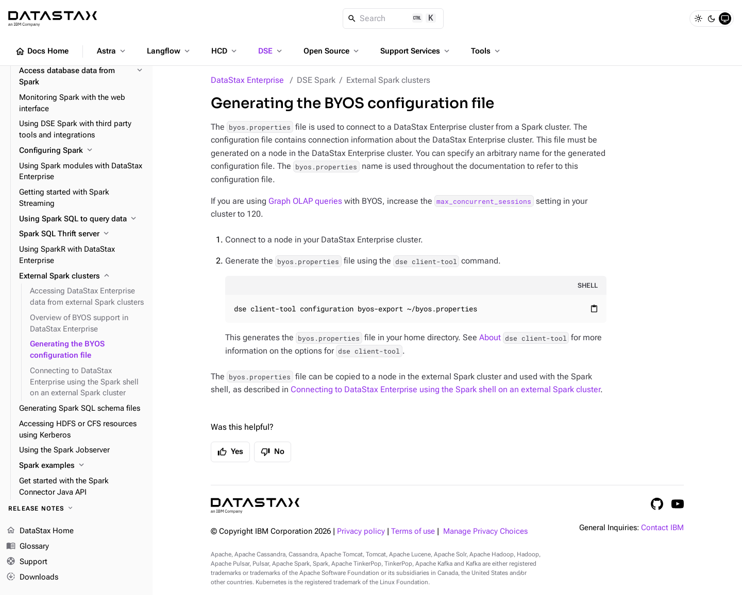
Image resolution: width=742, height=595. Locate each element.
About (524, 337)
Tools (486, 51)
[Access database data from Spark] (81, 76)
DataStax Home (40, 531)
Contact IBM (662, 527)
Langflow (169, 51)
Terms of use (413, 531)
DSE (271, 51)
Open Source (332, 51)
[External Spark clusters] (81, 276)
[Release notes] (76, 508)
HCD (225, 51)
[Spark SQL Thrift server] (81, 234)
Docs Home (42, 51)
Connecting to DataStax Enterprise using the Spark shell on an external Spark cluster (445, 389)
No (272, 452)
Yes (230, 452)
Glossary (27, 546)
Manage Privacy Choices (485, 531)
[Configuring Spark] (81, 151)
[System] (725, 18)
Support (26, 562)
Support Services (415, 51)
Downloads (32, 577)
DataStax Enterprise (247, 80)
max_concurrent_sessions (483, 201)
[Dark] (711, 18)
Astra (112, 51)
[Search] (393, 18)
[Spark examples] (81, 466)
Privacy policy (361, 531)
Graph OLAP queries (305, 201)
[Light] (698, 18)
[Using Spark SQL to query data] (81, 219)
